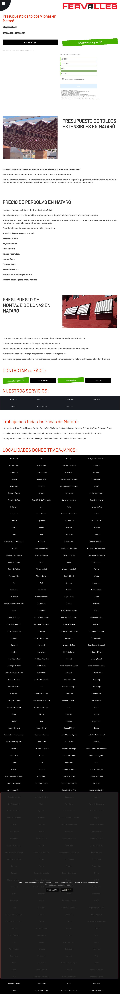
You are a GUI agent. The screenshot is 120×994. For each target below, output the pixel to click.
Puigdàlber (14, 472)
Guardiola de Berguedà (96, 645)
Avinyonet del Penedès (69, 486)
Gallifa (14, 721)
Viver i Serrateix (14, 659)
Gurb (41, 583)
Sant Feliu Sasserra (41, 617)
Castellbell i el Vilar (69, 790)
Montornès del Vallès (69, 548)
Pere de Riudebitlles (69, 617)
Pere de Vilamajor (69, 700)
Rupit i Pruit (69, 597)
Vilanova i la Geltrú (69, 569)
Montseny (96, 679)
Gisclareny (96, 583)
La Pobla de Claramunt (96, 735)
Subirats (96, 983)
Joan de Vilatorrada (14, 624)
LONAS (14, 406)
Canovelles (69, 693)
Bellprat (14, 479)
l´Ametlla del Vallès (96, 541)
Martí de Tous (41, 465)
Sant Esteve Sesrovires (14, 673)
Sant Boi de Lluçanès (69, 783)
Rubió (41, 527)
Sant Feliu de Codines (96, 666)
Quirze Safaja (41, 776)
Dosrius (14, 521)
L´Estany (41, 541)
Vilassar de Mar (14, 686)
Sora (41, 721)
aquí (98, 98)
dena (14, 610)
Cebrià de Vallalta (41, 783)
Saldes (13, 990)
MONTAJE (14, 399)
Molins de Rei (96, 521)
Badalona (41, 486)
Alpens (14, 762)
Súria (69, 983)
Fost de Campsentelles (14, 776)
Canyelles (14, 693)
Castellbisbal (69, 576)
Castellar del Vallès (96, 790)
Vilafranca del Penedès (69, 479)
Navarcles (96, 527)
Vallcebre (13, 749)
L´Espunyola (68, 541)
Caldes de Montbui (14, 617)
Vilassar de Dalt (41, 569)
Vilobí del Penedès (41, 659)
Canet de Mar (96, 693)
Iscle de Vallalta (69, 624)
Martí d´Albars (96, 590)
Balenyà (14, 638)
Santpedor (14, 514)
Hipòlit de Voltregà (41, 990)
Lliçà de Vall (41, 521)
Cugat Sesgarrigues (69, 735)
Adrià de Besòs (14, 562)
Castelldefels (41, 610)
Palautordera (41, 673)
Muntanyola (69, 493)
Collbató (96, 624)
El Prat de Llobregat (96, 631)
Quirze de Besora (96, 776)
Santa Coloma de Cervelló (14, 603)
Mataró (41, 755)
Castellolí (96, 465)
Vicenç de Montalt (14, 783)
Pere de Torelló (96, 700)
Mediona (69, 721)
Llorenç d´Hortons (14, 666)
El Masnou (41, 631)
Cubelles (96, 742)
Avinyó (96, 486)
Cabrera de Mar (41, 479)
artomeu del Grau (13, 790)
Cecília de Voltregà (41, 679)
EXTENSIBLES (41, 406)
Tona (41, 686)
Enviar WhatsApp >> (90, 42)
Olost (14, 714)
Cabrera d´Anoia (96, 652)
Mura (14, 534)
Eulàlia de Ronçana (41, 638)
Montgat (69, 458)
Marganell (41, 645)
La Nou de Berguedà (14, 742)
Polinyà (96, 569)
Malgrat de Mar (96, 507)
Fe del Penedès (41, 472)
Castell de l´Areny (96, 500)
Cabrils (14, 769)
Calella (14, 527)
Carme (69, 603)
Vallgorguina (96, 638)
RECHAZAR (52, 890)
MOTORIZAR (69, 399)
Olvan (96, 707)
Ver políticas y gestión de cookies (59, 885)
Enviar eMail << (71, 380)
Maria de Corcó (69, 652)
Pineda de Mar (41, 576)
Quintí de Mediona (14, 707)
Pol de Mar (14, 597)
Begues (96, 714)
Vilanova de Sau (69, 645)
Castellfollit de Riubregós (41, 500)
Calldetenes (96, 562)
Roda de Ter (69, 742)
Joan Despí (96, 686)
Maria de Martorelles (69, 610)
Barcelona (14, 458)
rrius (41, 507)
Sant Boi (96, 783)
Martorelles (14, 755)
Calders (41, 493)
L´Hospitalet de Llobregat (14, 541)
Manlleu (69, 590)
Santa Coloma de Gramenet (96, 749)
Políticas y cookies (96, 990)
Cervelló (14, 548)
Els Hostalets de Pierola (69, 631)
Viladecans (14, 486)
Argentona (96, 721)
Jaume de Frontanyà (41, 624)
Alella (41, 762)
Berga (96, 728)
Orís (68, 707)
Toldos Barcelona (7, 50)
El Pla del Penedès (14, 631)
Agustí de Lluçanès (96, 755)
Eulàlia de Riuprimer (41, 749)
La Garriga (96, 534)
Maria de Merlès (69, 555)
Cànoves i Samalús (41, 693)
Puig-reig (14, 507)
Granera (69, 583)
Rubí (41, 534)
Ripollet (69, 659)
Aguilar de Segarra (96, 493)
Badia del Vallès (14, 569)
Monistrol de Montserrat (96, 548)
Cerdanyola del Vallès (41, 548)
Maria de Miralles (41, 555)
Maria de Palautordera (69, 514)
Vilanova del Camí (69, 679)
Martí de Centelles (69, 465)
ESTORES (96, 399)
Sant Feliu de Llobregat (69, 666)
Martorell (14, 645)
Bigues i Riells (69, 728)
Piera (96, 610)
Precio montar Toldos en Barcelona (20, 50)
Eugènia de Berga (69, 749)
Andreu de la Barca (69, 755)
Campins (41, 769)
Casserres (41, 603)
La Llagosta (41, 742)
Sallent (41, 562)
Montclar (69, 714)
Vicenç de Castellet (14, 700)
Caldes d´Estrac (14, 493)
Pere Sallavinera (41, 597)
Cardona (96, 472)
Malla (69, 507)
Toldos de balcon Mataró (69, 990)
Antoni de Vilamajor (41, 707)
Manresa (69, 527)
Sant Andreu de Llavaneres (14, 735)
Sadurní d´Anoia (14, 679)
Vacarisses (41, 983)
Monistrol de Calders (14, 555)
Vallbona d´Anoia (14, 983)
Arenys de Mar (41, 728)
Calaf (41, 790)
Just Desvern (41, 666)
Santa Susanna (41, 514)
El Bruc (96, 514)
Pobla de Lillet (14, 576)
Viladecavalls (96, 479)
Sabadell (69, 673)
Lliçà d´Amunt (69, 521)
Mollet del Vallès (96, 617)
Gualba (13, 652)
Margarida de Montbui (96, 458)
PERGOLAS (69, 406)
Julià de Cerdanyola (69, 686)
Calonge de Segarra (69, 769)
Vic (14, 583)
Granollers (41, 652)
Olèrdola (96, 603)
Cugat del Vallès (96, 673)
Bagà (96, 762)
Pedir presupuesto (43, 380)
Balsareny (69, 638)
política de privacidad (79, 79)
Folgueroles (41, 590)
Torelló (96, 597)
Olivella (41, 714)
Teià (41, 458)
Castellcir (69, 472)
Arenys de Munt (14, 728)
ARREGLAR (41, 399)
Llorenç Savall (96, 659)
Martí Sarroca (14, 465)
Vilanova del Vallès (41, 735)
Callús (69, 562)
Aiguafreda (69, 762)
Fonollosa (14, 590)
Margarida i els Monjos (96, 555)
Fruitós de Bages (96, 769)
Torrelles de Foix (14, 500)
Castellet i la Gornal (69, 500)
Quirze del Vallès (69, 776)
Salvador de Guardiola (41, 700)
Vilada (96, 576)
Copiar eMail (30, 42)
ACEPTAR (67, 890)
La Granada (69, 534)
